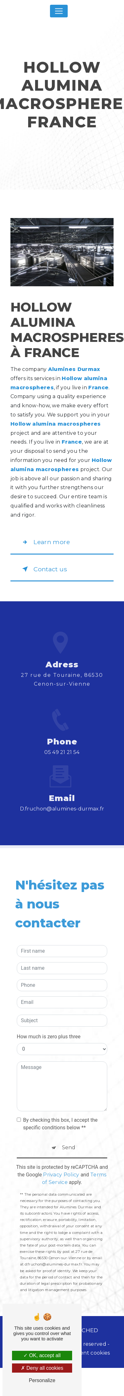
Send (68, 1120)
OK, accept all (41, 1355)
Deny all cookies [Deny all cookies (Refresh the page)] (42, 1368)
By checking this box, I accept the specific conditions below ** (60, 1096)
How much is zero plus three (49, 1009)
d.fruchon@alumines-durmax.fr (62, 781)
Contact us (43, 569)
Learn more (45, 542)
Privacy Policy (61, 1147)
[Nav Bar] (59, 11)
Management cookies (82, 1353)
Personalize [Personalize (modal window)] (42, 1380)
